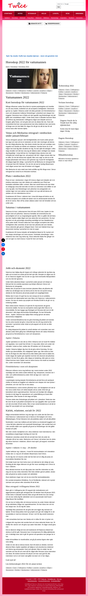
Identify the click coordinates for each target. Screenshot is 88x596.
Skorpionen (10, 93)
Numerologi (54, 18)
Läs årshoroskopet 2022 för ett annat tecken (24, 564)
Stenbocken (25, 93)
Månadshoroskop (65, 155)
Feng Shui (30, 18)
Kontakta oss (52, 579)
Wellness (46, 18)
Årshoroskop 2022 (66, 86)
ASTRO (20, 13)
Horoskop (15, 18)
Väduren (9, 91)
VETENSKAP (32, 13)
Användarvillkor (55, 581)
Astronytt (22, 18)
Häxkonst (38, 18)
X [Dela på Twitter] (3, 240)
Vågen (49, 91)
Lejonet (36, 91)
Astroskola (79, 18)
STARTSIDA (8, 13)
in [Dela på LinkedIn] (3, 253)
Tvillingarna (21, 91)
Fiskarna (44, 93)
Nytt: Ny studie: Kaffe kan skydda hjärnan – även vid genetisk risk (32, 56)
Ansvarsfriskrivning (44, 581)
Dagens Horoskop (65, 138)
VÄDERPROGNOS (52, 23)
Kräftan (29, 91)
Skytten (17, 93)
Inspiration (63, 18)
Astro (7, 67)
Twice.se (43, 579)
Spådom (7, 18)
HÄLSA (44, 13)
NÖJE (68, 13)
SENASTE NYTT (35, 23)
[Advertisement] (44, 41)
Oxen (15, 91)
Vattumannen (35, 93)
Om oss (59, 579)
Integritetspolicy (32, 581)
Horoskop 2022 (24, 67)
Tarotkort (71, 18)
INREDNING (79, 13)
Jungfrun (43, 91)
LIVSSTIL (56, 13)
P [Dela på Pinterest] (3, 249)
